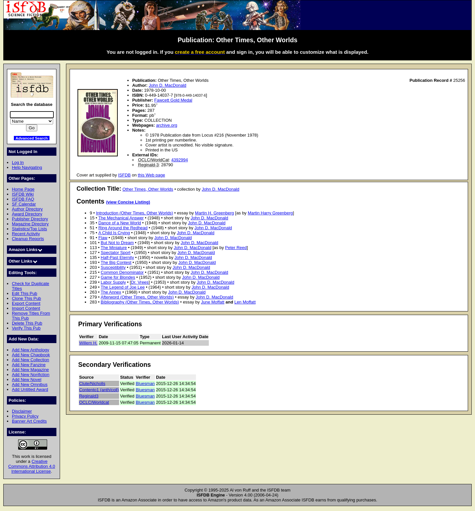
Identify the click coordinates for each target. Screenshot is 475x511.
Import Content (26, 308)
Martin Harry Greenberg (270, 212)
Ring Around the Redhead (122, 227)
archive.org (166, 125)
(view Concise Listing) (128, 202)
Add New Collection (30, 359)
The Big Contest (116, 262)
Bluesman (145, 383)
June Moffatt (212, 302)
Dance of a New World (119, 222)
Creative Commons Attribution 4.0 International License (31, 466)
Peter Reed (236, 247)
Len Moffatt (245, 302)
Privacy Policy (25, 416)
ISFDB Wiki (23, 194)
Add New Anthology (30, 349)
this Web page (151, 175)
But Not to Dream (117, 242)
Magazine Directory (30, 223)
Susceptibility (113, 267)
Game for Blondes (118, 277)
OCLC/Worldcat (94, 402)
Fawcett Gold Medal (173, 100)
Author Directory (27, 209)
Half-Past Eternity (117, 257)
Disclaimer (22, 411)
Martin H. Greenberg (214, 212)
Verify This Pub (26, 328)
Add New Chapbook (31, 354)
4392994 (179, 159)
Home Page (23, 189)
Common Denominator (122, 272)
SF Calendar (24, 204)
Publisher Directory (30, 218)
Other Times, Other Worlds (147, 189)
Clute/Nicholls (92, 383)
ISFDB (124, 175)
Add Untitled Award (30, 389)
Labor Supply (113, 282)
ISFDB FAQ (23, 199)
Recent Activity (26, 233)
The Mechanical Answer (121, 217)
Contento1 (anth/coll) (99, 389)
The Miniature (114, 247)
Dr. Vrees (140, 282)
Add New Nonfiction (30, 374)
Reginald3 (88, 396)
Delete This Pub (27, 323)
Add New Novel (26, 379)
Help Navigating (27, 167)
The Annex (111, 292)
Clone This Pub (26, 298)
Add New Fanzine (29, 364)
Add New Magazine (30, 369)
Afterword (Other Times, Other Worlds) (137, 297)
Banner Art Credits (29, 421)
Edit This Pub (24, 293)
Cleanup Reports (28, 238)
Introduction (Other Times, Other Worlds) (134, 212)
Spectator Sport (115, 252)
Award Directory (27, 213)
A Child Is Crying (114, 232)
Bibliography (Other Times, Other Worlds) (140, 302)
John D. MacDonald (167, 85)
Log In (18, 162)
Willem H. (88, 342)
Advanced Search (32, 138)
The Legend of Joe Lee (122, 287)
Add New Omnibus (30, 384)
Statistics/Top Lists (29, 228)
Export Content (26, 303)
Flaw (102, 237)
